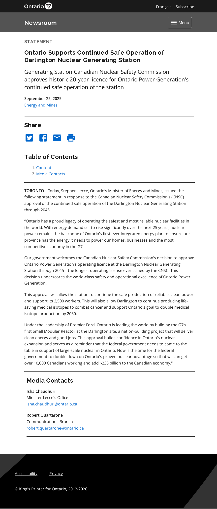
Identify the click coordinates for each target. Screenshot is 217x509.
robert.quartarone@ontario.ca (55, 428)
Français (164, 6)
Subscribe (185, 6)
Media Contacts (50, 174)
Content (43, 167)
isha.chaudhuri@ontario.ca (52, 404)
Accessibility (26, 473)
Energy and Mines (41, 105)
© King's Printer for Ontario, (51, 489)
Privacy (56, 473)
